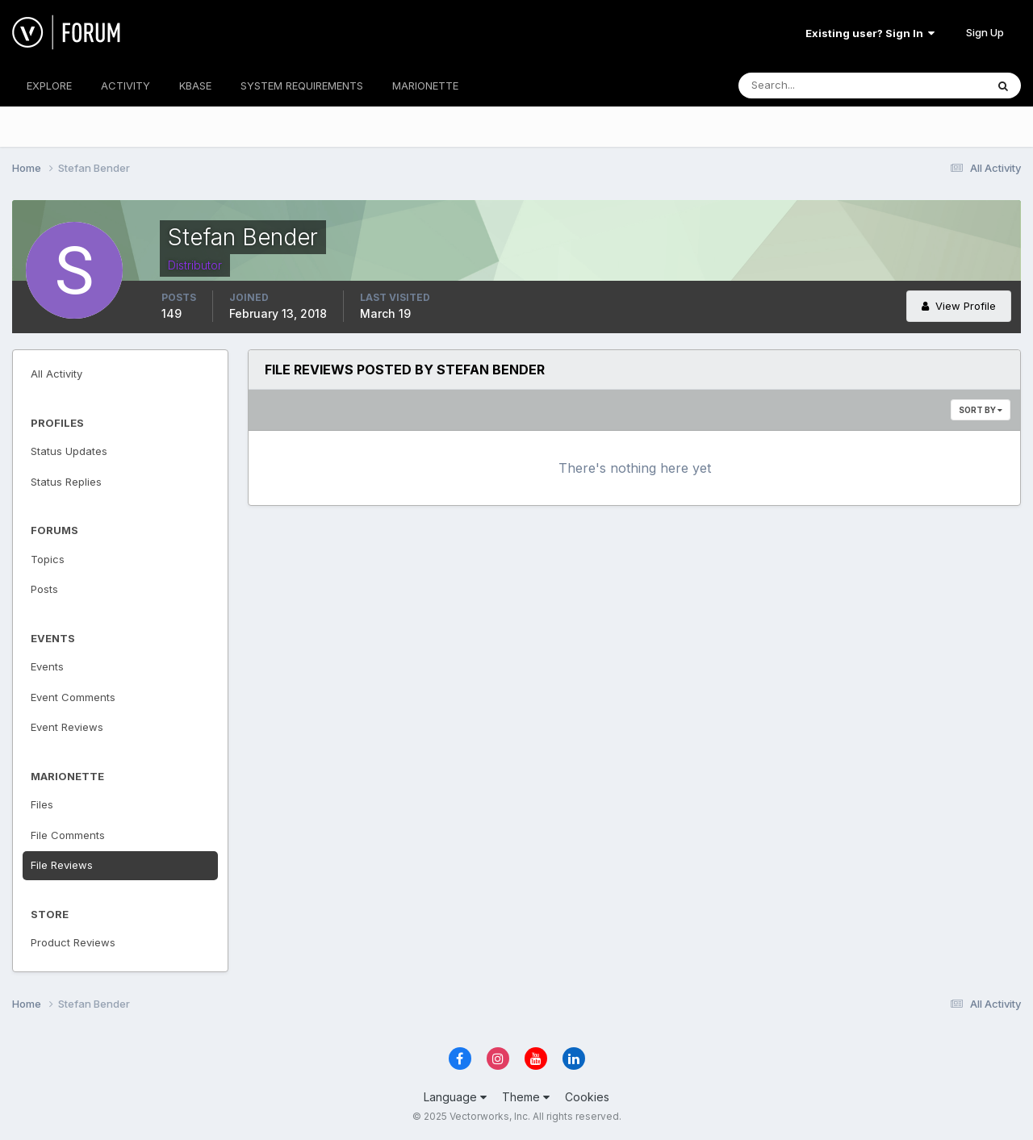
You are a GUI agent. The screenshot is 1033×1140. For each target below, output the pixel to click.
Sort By (980, 410)
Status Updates (69, 451)
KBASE (195, 85)
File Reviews (62, 864)
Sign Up (985, 32)
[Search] (809, 85)
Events (47, 666)
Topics (48, 559)
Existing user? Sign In (870, 33)
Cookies (587, 1097)
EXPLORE (49, 85)
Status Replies (66, 481)
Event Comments (73, 697)
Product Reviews (73, 942)
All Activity (56, 373)
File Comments (68, 835)
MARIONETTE (425, 85)
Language (455, 1097)
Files (42, 804)
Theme (526, 1097)
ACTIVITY (125, 85)
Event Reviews (67, 726)
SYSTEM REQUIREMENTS (301, 85)
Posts (44, 589)
